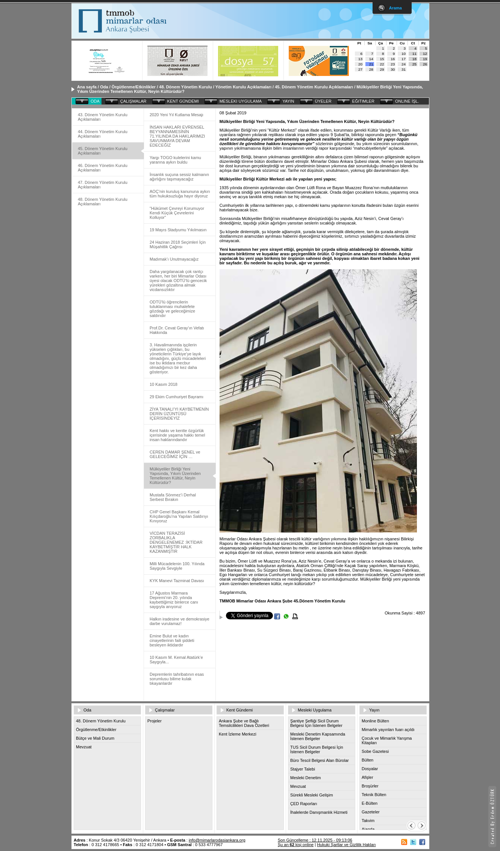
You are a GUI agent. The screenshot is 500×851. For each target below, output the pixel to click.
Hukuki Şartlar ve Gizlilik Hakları (346, 844)
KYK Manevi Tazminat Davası (177, 580)
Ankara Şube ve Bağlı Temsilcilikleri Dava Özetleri (244, 723)
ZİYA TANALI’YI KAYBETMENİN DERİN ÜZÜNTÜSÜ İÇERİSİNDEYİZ (179, 413)
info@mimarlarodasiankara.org (217, 840)
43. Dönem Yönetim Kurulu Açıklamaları (102, 116)
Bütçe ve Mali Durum (95, 738)
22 (382, 64)
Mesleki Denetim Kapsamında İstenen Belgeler (317, 736)
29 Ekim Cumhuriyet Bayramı (176, 396)
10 (404, 54)
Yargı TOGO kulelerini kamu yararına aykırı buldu (175, 159)
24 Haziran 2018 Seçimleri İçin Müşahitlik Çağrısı (178, 244)
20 (360, 64)
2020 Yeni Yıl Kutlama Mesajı (176, 114)
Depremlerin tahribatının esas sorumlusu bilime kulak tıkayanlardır (177, 679)
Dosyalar (370, 768)
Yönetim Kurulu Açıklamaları (243, 87)
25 (414, 64)
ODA (95, 101)
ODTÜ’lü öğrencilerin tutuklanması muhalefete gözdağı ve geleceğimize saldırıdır (172, 309)
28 (371, 69)
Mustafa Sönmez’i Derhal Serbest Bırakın (173, 497)
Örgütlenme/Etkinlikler (134, 87)
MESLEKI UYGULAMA (241, 101)
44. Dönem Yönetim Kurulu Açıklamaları (102, 133)
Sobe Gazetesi (375, 751)
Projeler (154, 721)
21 (371, 64)
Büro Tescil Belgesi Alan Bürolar (319, 760)
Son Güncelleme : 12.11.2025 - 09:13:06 (315, 840)
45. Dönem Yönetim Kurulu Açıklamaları (314, 87)
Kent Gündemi (239, 710)
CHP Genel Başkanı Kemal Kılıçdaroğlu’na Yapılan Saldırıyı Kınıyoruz (179, 516)
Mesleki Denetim (305, 777)
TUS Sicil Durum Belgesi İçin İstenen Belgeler (316, 749)
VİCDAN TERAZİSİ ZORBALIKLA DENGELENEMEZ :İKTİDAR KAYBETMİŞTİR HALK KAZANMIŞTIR (176, 542)
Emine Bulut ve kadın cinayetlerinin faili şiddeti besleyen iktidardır (172, 640)
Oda (104, 87)
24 (404, 64)
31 (404, 69)
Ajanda (368, 829)
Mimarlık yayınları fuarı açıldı (388, 729)
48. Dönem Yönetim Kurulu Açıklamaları (102, 201)
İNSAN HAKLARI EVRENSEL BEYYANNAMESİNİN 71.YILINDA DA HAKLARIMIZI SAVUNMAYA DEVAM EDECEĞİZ (177, 136)
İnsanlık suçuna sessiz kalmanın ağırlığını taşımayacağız (179, 176)
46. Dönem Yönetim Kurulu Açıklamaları (102, 167)
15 (382, 59)
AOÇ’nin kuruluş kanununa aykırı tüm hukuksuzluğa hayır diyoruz (180, 193)
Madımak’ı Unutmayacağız (174, 259)
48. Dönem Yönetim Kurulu (185, 87)
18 (414, 59)
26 (425, 64)
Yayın (374, 710)
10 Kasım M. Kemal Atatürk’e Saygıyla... (176, 659)
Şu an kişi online (296, 844)
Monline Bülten (375, 721)
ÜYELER (323, 101)
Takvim (368, 820)
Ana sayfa (87, 87)
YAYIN (288, 101)
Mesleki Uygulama (315, 710)
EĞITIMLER (363, 101)
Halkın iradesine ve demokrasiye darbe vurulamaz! (179, 621)
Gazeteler (371, 812)
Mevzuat (84, 747)
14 (371, 59)
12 (425, 54)
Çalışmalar (165, 710)
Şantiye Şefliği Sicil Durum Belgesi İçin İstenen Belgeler (316, 723)
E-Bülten (369, 803)
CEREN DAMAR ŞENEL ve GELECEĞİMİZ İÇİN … (175, 454)
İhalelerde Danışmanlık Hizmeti (318, 812)
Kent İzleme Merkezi (237, 734)
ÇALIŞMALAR (133, 101)
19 (425, 59)
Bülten (367, 760)
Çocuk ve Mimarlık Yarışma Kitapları (387, 740)
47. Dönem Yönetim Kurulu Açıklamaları (102, 184)
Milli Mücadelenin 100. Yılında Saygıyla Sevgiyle (177, 565)
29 (382, 69)
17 (404, 59)
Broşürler (370, 786)
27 (360, 69)
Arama (395, 8)
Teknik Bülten (374, 794)
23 (393, 64)
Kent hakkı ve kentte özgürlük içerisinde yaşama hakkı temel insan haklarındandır (177, 435)
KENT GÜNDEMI (183, 101)
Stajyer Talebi (302, 769)
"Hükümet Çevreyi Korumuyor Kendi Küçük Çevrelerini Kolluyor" (177, 213)
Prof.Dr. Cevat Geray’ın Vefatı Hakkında (177, 330)
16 (393, 59)
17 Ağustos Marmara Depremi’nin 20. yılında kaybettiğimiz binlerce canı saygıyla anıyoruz (174, 600)
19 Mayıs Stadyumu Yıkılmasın (178, 230)
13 (360, 59)
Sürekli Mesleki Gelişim (311, 795)
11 (414, 54)
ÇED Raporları (303, 803)
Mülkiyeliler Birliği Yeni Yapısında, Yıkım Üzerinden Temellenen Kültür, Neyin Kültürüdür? (175, 476)
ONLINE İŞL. (407, 101)
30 (393, 69)
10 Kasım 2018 (163, 384)
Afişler (367, 777)
